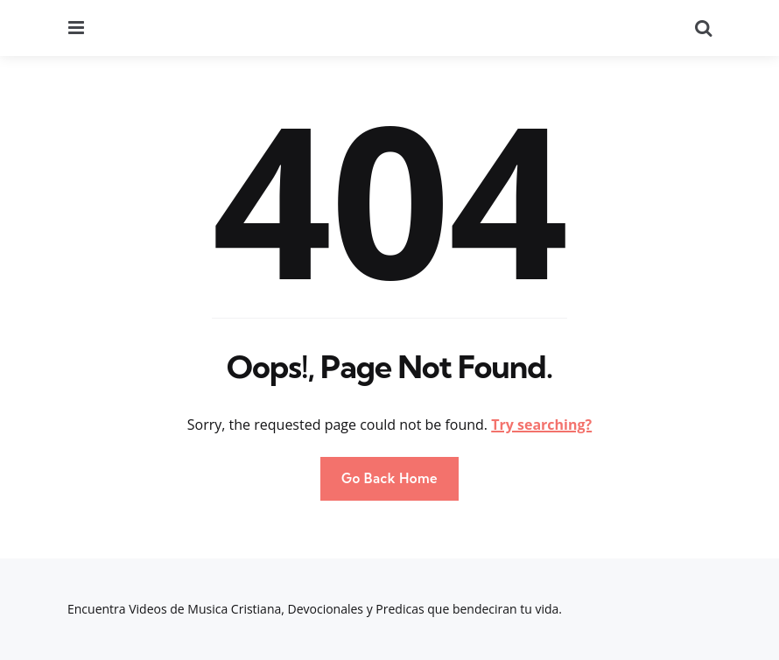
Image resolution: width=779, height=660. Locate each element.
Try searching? (541, 424)
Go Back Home (389, 478)
